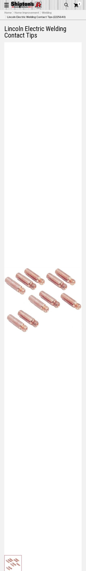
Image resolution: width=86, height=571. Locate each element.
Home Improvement (26, 13)
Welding (47, 13)
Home (8, 13)
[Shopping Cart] (78, 5)
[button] (6, 5)
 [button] (66, 5)
